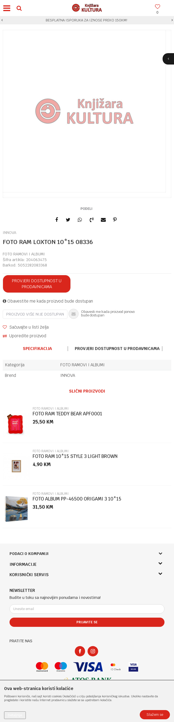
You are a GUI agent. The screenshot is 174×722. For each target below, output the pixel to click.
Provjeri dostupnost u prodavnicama (36, 283)
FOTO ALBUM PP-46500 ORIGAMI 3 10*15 (77, 499)
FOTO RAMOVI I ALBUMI (24, 254)
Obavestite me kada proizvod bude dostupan (48, 301)
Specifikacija (37, 348)
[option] (87, 20)
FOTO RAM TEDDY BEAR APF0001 (67, 414)
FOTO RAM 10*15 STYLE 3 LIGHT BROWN (75, 456)
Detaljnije (15, 715)
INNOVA (67, 375)
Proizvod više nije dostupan (35, 314)
